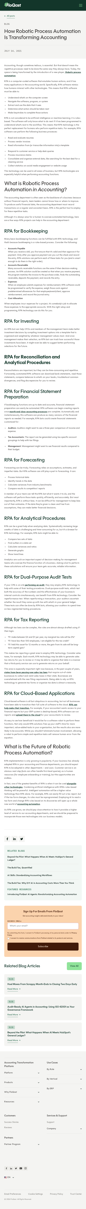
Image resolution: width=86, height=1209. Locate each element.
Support (50, 1122)
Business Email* (14, 921)
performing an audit (34, 585)
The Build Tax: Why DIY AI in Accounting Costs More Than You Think (40, 883)
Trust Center (76, 1194)
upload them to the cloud (28, 715)
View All (74, 966)
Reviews (8, 1128)
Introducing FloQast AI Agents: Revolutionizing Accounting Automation (42, 894)
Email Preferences (12, 1194)
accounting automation (28, 804)
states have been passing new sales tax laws (25, 672)
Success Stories (11, 1122)
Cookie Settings (35, 1194)
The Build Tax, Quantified (19, 868)
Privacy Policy (56, 1194)
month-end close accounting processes (28, 412)
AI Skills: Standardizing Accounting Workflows (29, 875)
